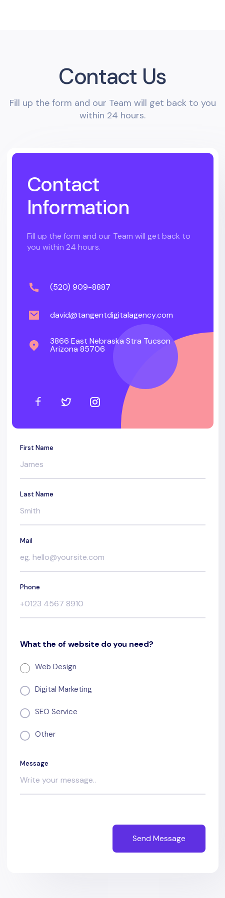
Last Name (37, 494)
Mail (26, 540)
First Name (37, 448)
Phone (30, 587)
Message (34, 763)
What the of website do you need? (87, 644)
